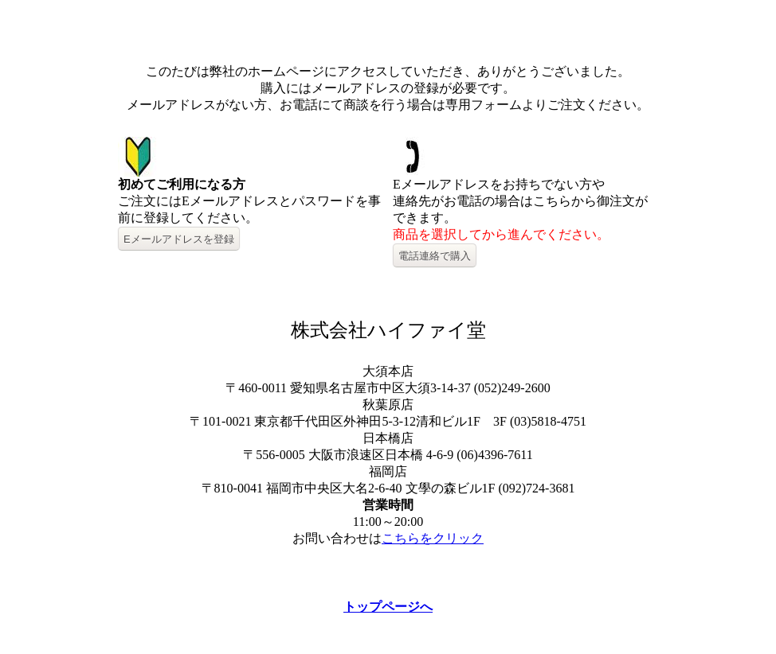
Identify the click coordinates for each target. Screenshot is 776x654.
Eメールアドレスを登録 (178, 239)
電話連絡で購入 (434, 256)
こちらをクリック (433, 538)
